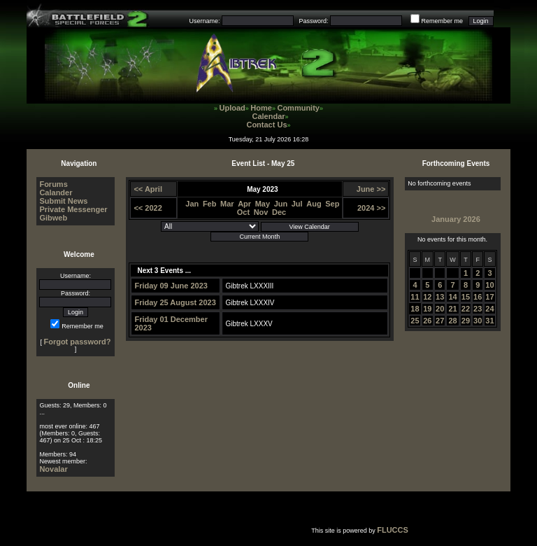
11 (414, 297)
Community (298, 108)
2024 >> (371, 208)
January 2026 (455, 219)
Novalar (53, 469)
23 (477, 308)
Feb (210, 204)
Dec (279, 212)
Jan (192, 204)
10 (489, 285)
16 (477, 297)
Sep (332, 204)
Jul (297, 204)
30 (477, 320)
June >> (371, 189)
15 (465, 297)
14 (452, 297)
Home (261, 108)
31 (489, 320)
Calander (55, 192)
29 (465, 320)
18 (414, 308)
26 (427, 320)
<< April (148, 189)
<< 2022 (148, 208)
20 (440, 308)
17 (489, 297)
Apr (244, 204)
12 (427, 297)
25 (414, 320)
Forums (53, 184)
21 (452, 308)
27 (440, 320)
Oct (243, 212)
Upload (232, 108)
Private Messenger (73, 209)
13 (440, 297)
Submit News (63, 201)
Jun (281, 204)
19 (427, 308)
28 (452, 320)
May (262, 204)
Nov (261, 212)
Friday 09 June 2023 (171, 285)
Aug (313, 204)
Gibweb (53, 218)
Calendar (268, 116)
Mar (227, 204)
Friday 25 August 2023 (174, 302)
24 (489, 308)
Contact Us (266, 124)
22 (465, 308)
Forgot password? (76, 341)
